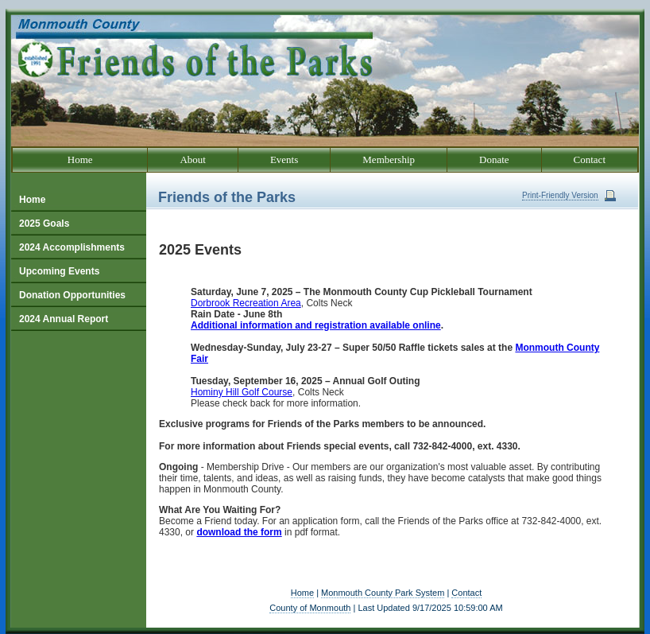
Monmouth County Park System (382, 592)
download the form (238, 532)
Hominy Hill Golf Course (241, 392)
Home (302, 592)
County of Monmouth (309, 608)
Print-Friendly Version (560, 195)
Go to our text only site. (4, 0)
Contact (466, 592)
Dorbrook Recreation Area (246, 303)
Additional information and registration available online (316, 325)
